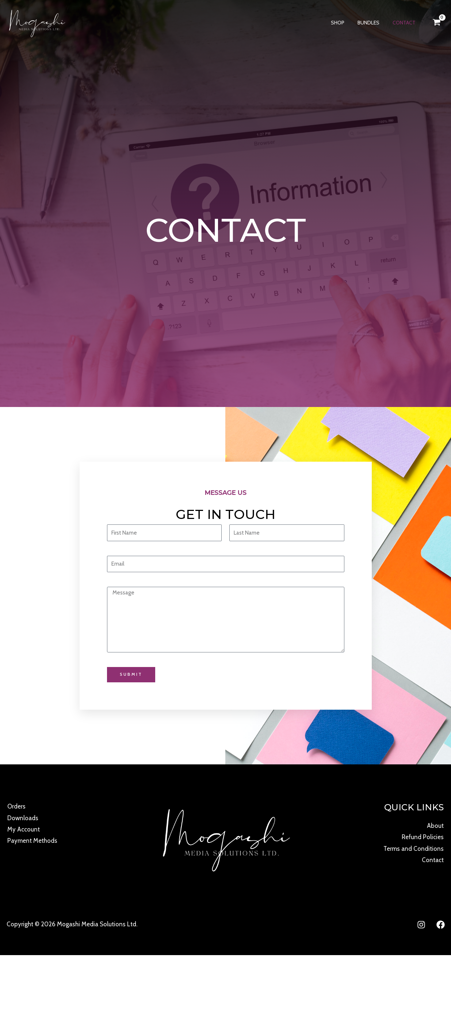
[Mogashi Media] (36, 22)
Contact (405, 22)
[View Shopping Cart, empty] (436, 22)
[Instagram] (421, 925)
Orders (16, 806)
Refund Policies (422, 837)
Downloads (22, 818)
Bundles (373, 22)
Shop (345, 22)
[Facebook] (440, 925)
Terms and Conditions (413, 848)
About (435, 825)
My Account (23, 829)
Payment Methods (32, 841)
